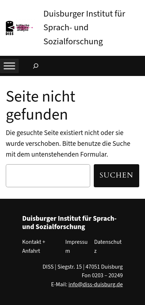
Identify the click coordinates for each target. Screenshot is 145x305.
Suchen (116, 175)
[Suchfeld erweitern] (36, 66)
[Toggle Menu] (9, 65)
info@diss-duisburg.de (96, 284)
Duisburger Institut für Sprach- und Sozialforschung (84, 28)
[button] (139, 7)
